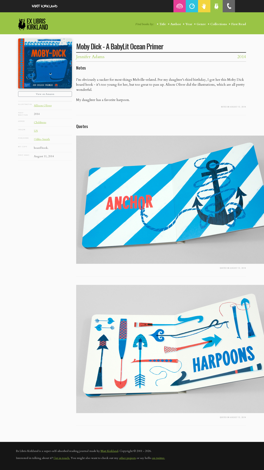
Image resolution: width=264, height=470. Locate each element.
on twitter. (158, 458)
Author (175, 24)
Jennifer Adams (90, 57)
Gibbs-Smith (42, 139)
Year (188, 24)
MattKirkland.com (49, 6)
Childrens (40, 122)
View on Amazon (45, 94)
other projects (127, 458)
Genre (201, 24)
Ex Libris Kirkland (39, 24)
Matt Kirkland (109, 451)
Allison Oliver (43, 105)
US (36, 131)
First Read (238, 24)
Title (162, 24)
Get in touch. (61, 458)
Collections (218, 24)
